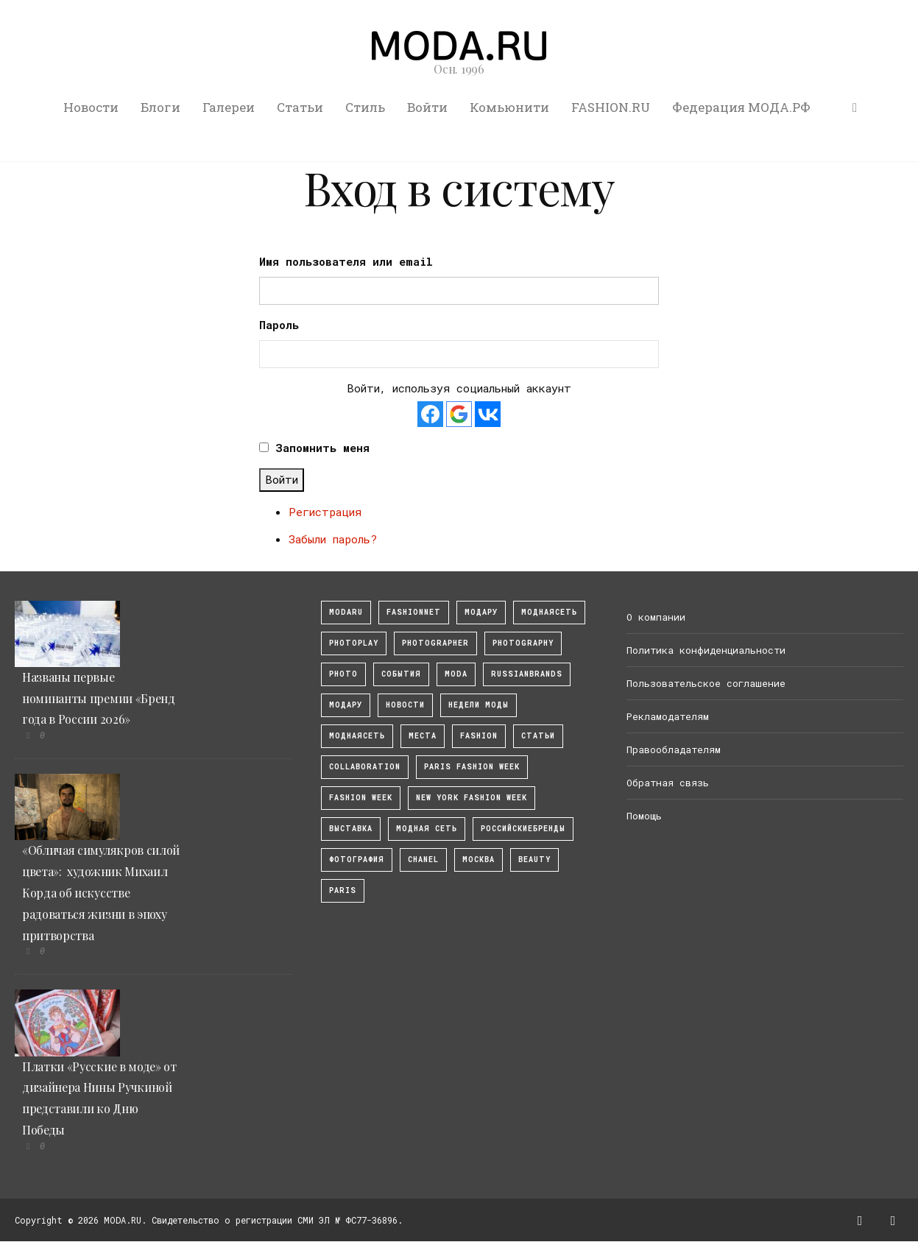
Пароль (279, 324)
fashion (479, 736)
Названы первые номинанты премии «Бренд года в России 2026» (98, 698)
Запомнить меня (322, 447)
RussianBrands (526, 674)
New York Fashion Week (471, 797)
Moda (456, 674)
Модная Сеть (426, 828)
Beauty (534, 859)
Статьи (300, 107)
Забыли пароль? (333, 539)
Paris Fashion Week (472, 767)
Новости (91, 107)
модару (481, 612)
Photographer (435, 643)
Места (423, 736)
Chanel (423, 859)
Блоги (160, 107)
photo (343, 674)
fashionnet (413, 612)
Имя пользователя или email (346, 261)
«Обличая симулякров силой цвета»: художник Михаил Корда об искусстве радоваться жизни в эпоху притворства (101, 892)
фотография (356, 859)
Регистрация (325, 511)
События (401, 674)
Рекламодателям (667, 716)
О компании (655, 617)
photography (523, 643)
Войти (427, 107)
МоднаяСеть (549, 612)
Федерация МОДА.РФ (741, 107)
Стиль (365, 107)
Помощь (644, 815)
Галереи (228, 107)
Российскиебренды (523, 828)
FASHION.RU (610, 107)
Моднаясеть (357, 736)
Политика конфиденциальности (705, 650)
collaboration (364, 767)
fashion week (360, 797)
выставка (351, 828)
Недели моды (478, 705)
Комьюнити (509, 107)
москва (478, 859)
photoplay (353, 643)
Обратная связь (667, 782)
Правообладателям (673, 749)
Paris (342, 890)
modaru (346, 612)
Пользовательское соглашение (705, 683)
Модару (345, 705)
